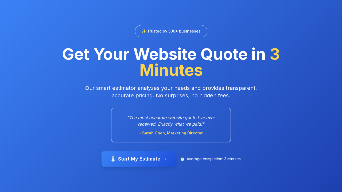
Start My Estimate (138, 159)
